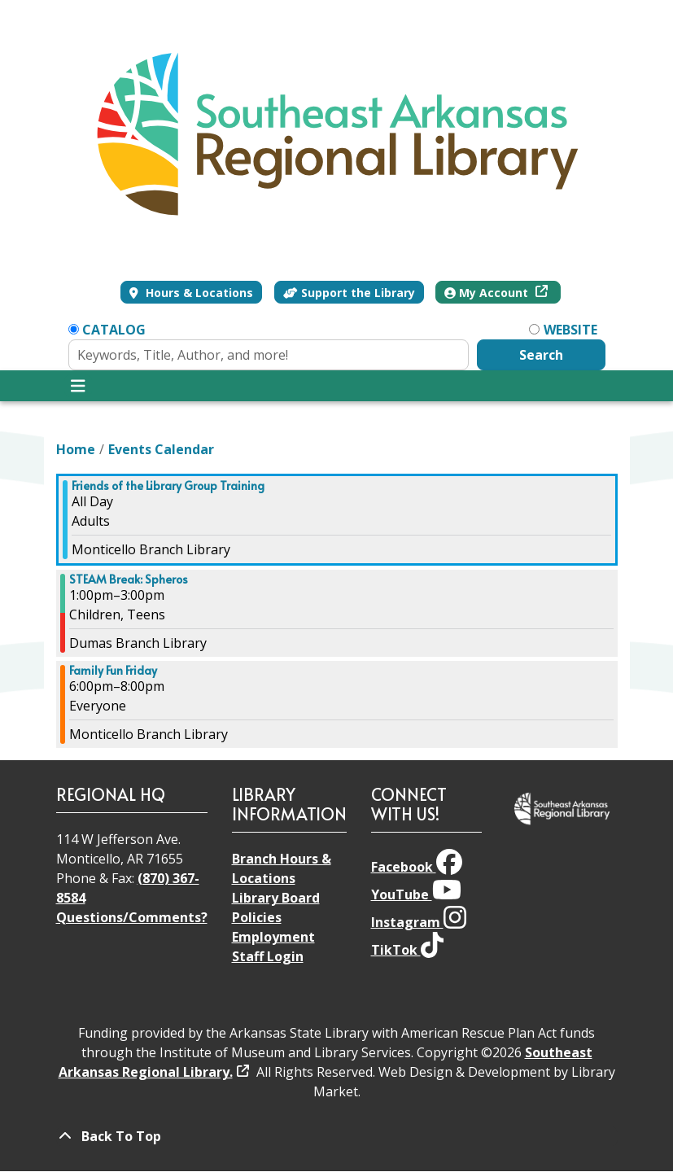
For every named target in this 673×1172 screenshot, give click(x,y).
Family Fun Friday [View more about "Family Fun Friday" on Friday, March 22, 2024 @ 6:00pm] (113, 670)
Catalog (114, 330)
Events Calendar (161, 449)
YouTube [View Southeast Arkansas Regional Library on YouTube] (416, 894)
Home (75, 449)
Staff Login (268, 956)
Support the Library (349, 292)
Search (541, 355)
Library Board (276, 898)
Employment (273, 937)
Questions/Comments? (132, 917)
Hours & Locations (197, 292)
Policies (257, 917)
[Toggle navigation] (78, 385)
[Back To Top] (337, 1136)
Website (570, 330)
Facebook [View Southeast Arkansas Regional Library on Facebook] (416, 867)
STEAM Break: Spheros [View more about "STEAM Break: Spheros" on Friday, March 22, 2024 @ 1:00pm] (128, 579)
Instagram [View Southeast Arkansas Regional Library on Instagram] (418, 922)
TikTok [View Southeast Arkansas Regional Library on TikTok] (407, 950)
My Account (487, 292)
